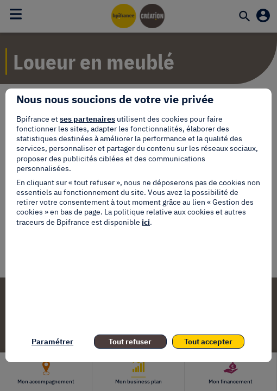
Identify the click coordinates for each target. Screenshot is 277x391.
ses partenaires (87, 119)
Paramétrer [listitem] (52, 341)
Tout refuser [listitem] (130, 341)
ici (146, 222)
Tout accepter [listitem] (208, 341)
